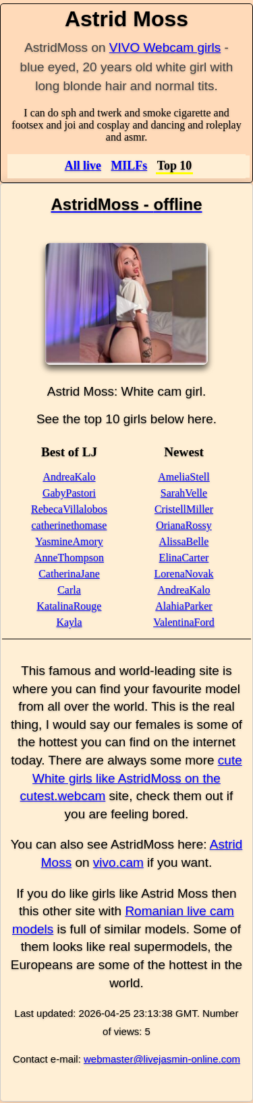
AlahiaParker (183, 606)
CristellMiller (183, 509)
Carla (69, 590)
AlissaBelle (184, 541)
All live (83, 165)
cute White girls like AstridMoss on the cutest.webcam (131, 778)
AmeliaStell (183, 477)
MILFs (129, 165)
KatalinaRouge (69, 606)
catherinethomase (69, 525)
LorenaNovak (184, 573)
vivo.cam (118, 862)
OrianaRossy (184, 525)
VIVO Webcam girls (165, 47)
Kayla (69, 622)
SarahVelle (184, 493)
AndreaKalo (69, 477)
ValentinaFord (184, 622)
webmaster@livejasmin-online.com (162, 1059)
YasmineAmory (69, 541)
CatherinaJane (69, 573)
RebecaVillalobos (69, 509)
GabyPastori (69, 493)
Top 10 (174, 165)
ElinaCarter (184, 557)
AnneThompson (69, 557)
